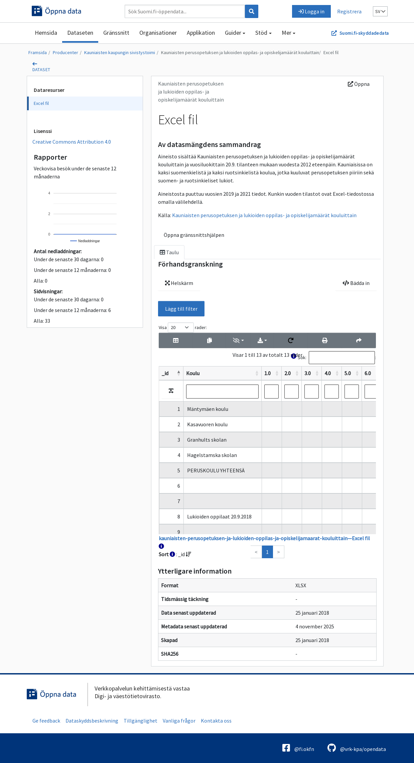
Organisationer (158, 32)
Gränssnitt (116, 32)
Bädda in (356, 283)
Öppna (359, 84)
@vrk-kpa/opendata (356, 747)
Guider (233, 32)
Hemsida (46, 32)
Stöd (261, 32)
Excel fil (330, 52)
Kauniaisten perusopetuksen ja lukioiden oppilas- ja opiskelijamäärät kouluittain (240, 52)
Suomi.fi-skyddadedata (364, 33)
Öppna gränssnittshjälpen (194, 235)
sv (380, 11)
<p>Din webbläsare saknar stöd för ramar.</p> (267, 440)
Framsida (37, 52)
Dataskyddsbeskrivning (91, 720)
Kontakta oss (216, 720)
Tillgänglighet (140, 720)
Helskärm (179, 283)
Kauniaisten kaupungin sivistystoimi (119, 52)
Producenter (65, 52)
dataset (41, 69)
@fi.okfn (298, 747)
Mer (286, 32)
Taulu (169, 252)
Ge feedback (46, 720)
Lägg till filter (181, 308)
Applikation (201, 32)
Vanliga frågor (179, 720)
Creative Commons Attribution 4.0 (71, 141)
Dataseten (80, 32)
